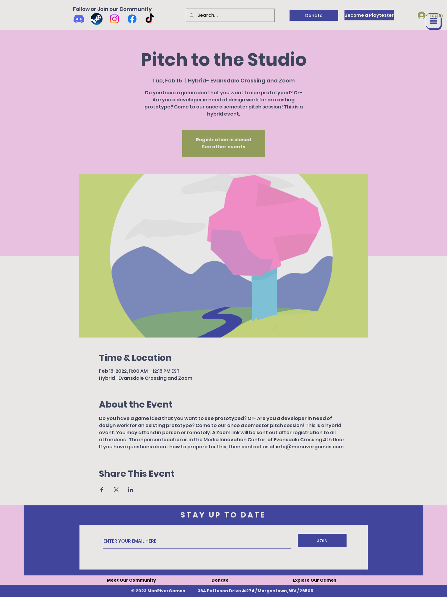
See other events (223, 146)
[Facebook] (132, 19)
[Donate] (314, 15)
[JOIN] (322, 540)
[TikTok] (150, 19)
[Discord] (79, 19)
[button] (434, 21)
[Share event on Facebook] (102, 489)
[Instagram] (114, 19)
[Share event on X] (116, 489)
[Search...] (229, 15)
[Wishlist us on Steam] (97, 19)
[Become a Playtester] (369, 15)
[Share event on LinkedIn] (131, 489)
